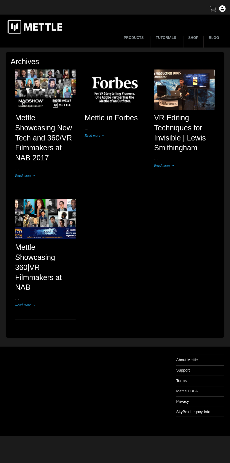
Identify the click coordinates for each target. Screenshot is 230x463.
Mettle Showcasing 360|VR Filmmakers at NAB (38, 267)
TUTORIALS (167, 38)
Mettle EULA (187, 391)
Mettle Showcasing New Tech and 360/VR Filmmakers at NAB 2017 (43, 137)
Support (183, 370)
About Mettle (187, 360)
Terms (181, 380)
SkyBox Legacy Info (193, 412)
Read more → (25, 175)
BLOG (214, 38)
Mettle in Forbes (111, 117)
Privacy (182, 401)
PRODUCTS (135, 38)
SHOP (193, 38)
